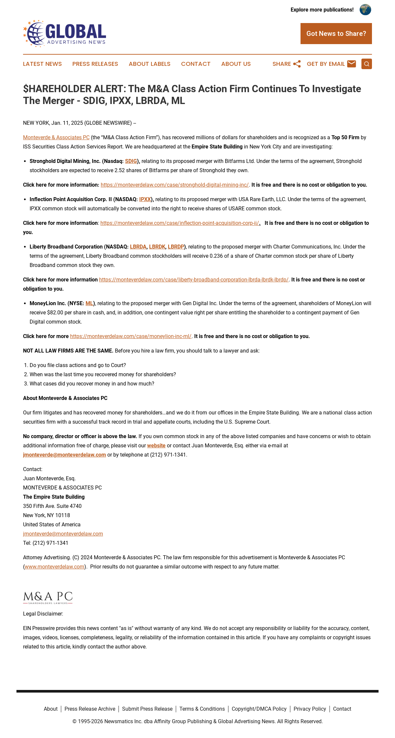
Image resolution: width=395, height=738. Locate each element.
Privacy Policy (310, 709)
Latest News (42, 63)
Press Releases (95, 63)
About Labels (150, 63)
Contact (196, 63)
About (51, 709)
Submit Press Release (147, 709)
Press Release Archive (90, 709)
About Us (236, 63)
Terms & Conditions (202, 709)
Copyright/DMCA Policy (259, 709)
